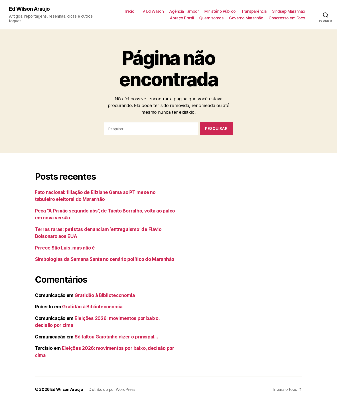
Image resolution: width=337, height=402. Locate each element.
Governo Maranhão (246, 18)
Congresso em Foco (287, 18)
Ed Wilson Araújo (29, 9)
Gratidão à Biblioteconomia (105, 295)
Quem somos (211, 18)
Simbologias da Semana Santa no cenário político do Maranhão (104, 259)
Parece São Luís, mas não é (65, 248)
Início (129, 11)
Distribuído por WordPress (111, 389)
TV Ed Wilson (152, 11)
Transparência (254, 11)
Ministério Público (219, 11)
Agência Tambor (184, 11)
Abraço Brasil (182, 18)
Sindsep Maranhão (288, 11)
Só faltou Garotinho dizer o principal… (116, 337)
